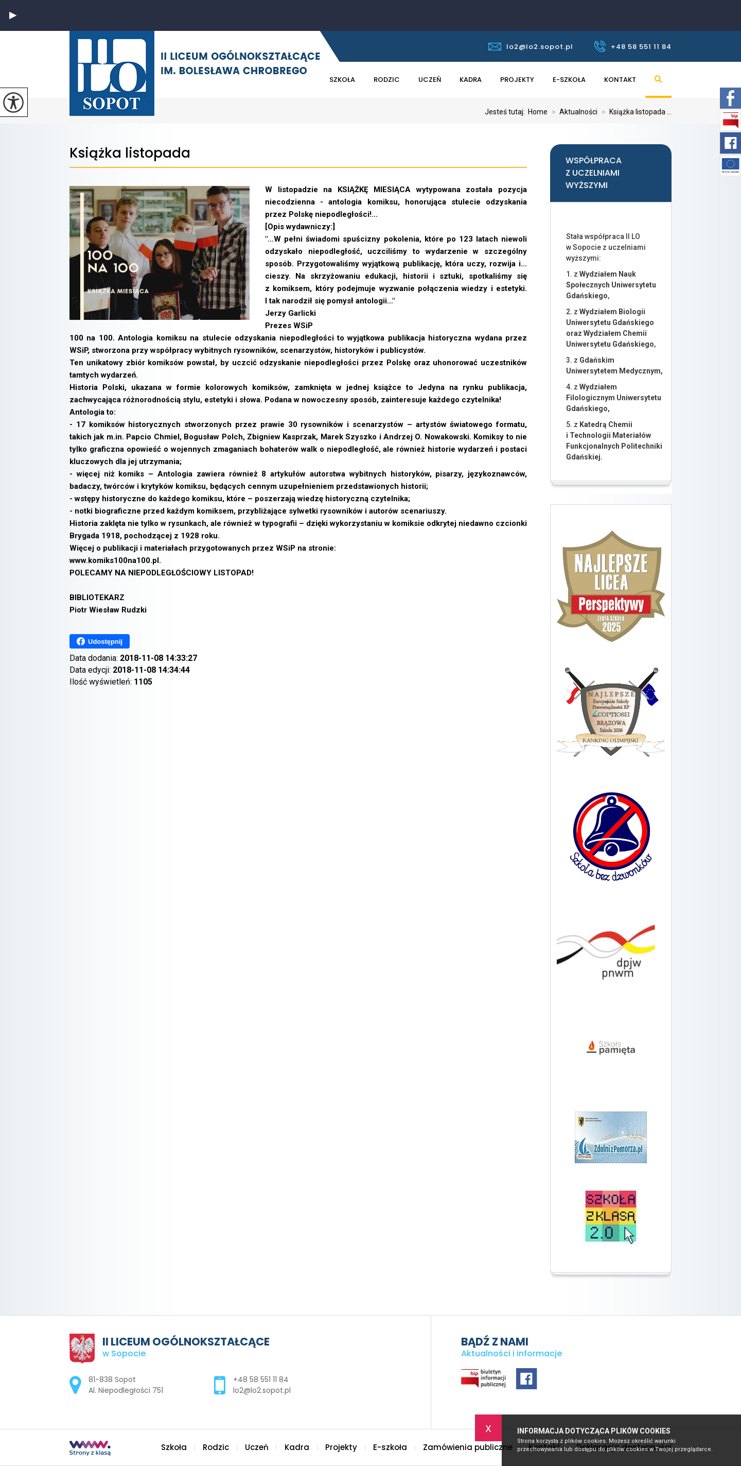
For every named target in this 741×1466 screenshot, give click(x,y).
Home (538, 111)
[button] (13, 15)
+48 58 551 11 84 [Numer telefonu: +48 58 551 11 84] (261, 1379)
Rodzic (387, 79)
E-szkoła (569, 79)
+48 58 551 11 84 (633, 46)
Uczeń (429, 79)
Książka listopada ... (634, 111)
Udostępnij (99, 641)
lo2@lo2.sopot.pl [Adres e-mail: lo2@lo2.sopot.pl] (262, 1390)
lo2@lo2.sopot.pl (530, 47)
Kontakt (620, 79)
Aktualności (572, 111)
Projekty (517, 79)
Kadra (471, 79)
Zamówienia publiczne (468, 1447)
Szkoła (342, 79)
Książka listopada (129, 153)
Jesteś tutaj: (506, 111)
